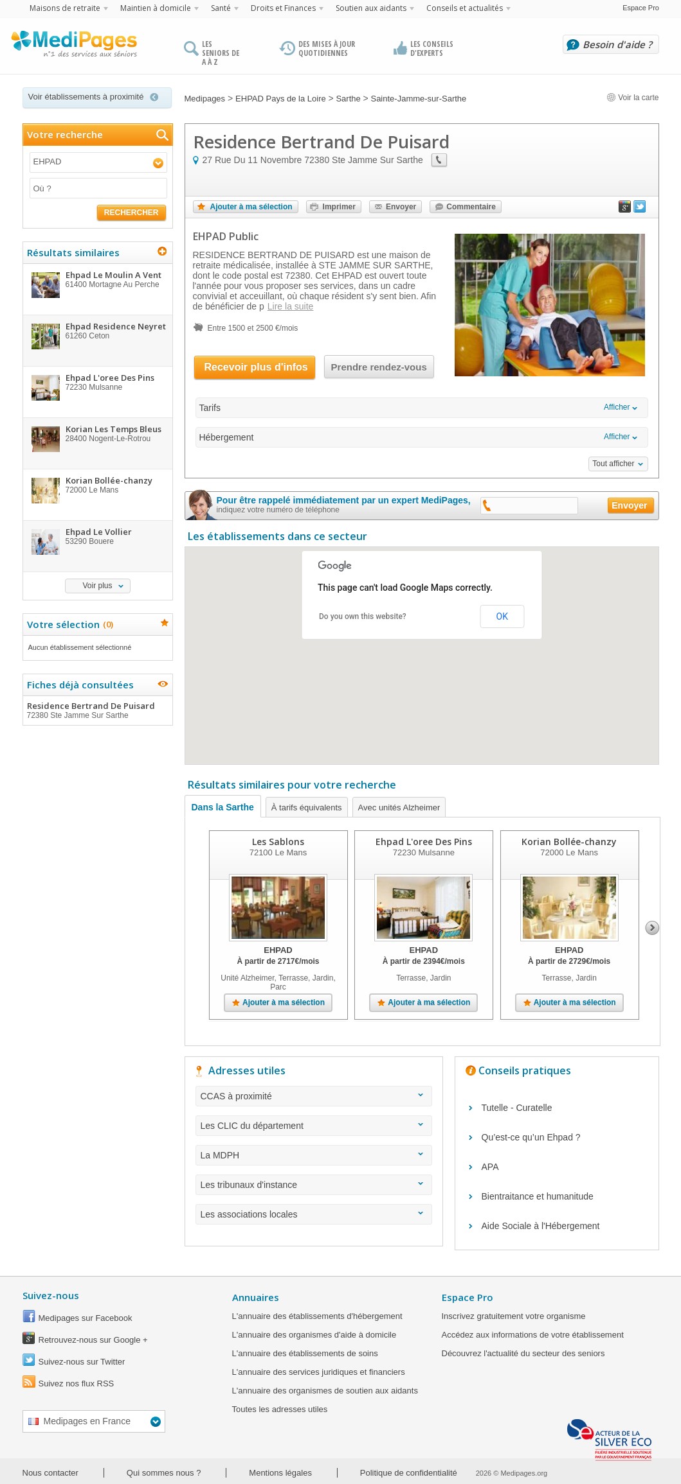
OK (502, 616)
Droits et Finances (283, 8)
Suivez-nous (51, 1295)
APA (490, 1167)
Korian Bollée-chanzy (569, 841)
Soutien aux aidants (371, 8)
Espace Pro (640, 8)
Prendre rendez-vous (379, 367)
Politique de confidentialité (408, 1473)
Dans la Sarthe (223, 807)
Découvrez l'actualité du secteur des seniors (523, 1353)
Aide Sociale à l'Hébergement (541, 1226)
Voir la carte (632, 97)
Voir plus (97, 585)
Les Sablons (278, 841)
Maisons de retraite (65, 8)
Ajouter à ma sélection (251, 206)
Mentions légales (280, 1473)
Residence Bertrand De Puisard (97, 710)
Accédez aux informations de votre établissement (533, 1335)
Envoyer (401, 206)
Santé (221, 8)
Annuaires (255, 1297)
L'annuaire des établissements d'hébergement (317, 1316)
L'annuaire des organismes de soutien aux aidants (325, 1390)
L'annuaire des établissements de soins (305, 1353)
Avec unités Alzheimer (399, 807)
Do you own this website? (362, 616)
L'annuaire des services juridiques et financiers (318, 1372)
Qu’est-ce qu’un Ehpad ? (531, 1137)
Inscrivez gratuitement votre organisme (514, 1316)
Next (652, 928)
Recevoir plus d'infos (256, 367)
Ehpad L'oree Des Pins (423, 841)
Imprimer (339, 206)
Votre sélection (68, 624)
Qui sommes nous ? (164, 1473)
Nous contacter (50, 1473)
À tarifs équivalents (306, 807)
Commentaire (471, 206)
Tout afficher (613, 463)
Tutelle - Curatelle (517, 1108)
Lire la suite (291, 306)
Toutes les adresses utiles (280, 1409)
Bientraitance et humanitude (538, 1196)
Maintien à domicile (155, 8)
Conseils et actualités (464, 8)
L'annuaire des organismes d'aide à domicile (314, 1335)
